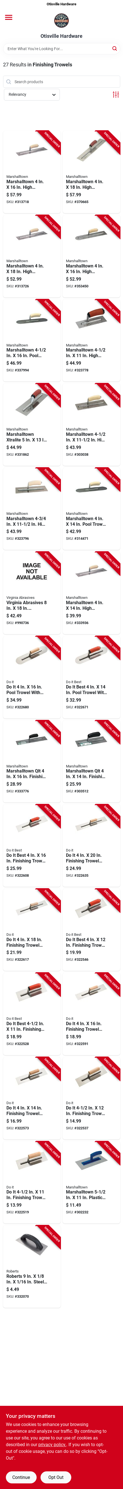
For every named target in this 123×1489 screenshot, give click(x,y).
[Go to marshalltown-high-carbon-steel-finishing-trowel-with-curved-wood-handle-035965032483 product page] (32, 172)
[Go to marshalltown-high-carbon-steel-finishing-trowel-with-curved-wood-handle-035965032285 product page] (91, 593)
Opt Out (55, 1477)
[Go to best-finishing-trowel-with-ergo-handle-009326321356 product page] (32, 845)
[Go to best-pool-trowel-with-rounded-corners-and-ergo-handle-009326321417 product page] (91, 677)
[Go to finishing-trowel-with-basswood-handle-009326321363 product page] (32, 930)
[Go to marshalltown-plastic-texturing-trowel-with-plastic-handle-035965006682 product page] (91, 1182)
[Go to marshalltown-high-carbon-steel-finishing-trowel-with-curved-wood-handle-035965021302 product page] (32, 509)
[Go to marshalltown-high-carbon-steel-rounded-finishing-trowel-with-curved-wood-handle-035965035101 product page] (91, 256)
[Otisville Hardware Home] (61, 21)
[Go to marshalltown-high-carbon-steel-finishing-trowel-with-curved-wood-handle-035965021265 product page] (91, 424)
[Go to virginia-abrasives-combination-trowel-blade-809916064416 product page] (32, 593)
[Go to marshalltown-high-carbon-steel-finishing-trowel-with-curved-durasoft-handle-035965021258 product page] (91, 340)
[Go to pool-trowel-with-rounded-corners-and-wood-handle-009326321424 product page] (32, 677)
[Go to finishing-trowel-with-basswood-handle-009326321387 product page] (91, 845)
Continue (21, 1477)
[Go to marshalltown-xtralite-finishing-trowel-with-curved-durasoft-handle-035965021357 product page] (32, 424)
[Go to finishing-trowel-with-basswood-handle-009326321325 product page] (32, 1098)
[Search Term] (61, 48)
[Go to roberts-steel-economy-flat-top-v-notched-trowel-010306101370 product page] (32, 1266)
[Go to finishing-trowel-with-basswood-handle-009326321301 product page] (91, 1098)
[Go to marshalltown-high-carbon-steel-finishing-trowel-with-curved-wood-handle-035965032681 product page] (32, 256)
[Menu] (8, 17)
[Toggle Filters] (116, 94)
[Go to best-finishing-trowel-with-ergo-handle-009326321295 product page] (32, 1014)
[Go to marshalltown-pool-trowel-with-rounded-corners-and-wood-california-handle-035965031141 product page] (91, 509)
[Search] (115, 48)
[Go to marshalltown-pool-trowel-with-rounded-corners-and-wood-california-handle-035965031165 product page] (32, 340)
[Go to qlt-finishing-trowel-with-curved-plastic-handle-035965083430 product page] (91, 761)
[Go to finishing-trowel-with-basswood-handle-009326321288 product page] (32, 1182)
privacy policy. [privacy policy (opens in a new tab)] (52, 1444)
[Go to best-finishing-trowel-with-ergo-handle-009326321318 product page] (91, 930)
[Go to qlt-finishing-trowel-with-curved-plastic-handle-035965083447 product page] (32, 761)
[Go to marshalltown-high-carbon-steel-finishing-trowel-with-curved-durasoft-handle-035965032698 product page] (91, 172)
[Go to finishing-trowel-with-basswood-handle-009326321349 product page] (91, 1014)
